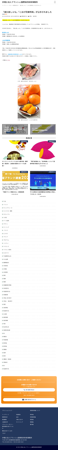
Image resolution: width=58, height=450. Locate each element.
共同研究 (5, 265)
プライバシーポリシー (7, 424)
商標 (4, 278)
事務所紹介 (5, 417)
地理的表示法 (24, 16)
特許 (4, 323)
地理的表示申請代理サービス (15, 54)
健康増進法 (6, 262)
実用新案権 (33, 417)
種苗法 (5, 336)
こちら (8, 60)
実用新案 (5, 294)
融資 (4, 352)
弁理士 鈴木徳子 (7, 298)
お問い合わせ (19, 419)
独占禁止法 (6, 327)
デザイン (5, 224)
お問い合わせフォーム (30, 399)
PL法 (4, 201)
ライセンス (6, 246)
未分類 (5, 314)
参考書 (5, 269)
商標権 (31, 422)
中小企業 (5, 259)
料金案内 (18, 414)
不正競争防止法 (7, 256)
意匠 (4, 304)
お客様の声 (5, 422)
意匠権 (31, 419)
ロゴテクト (6, 253)
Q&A (17, 417)
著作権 (5, 343)
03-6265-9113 (30, 390)
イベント (5, 204)
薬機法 (5, 349)
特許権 (31, 414)
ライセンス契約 (7, 249)
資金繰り (5, 362)
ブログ (4, 433)
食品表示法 (6, 369)
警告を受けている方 (7, 431)
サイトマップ (19, 422)
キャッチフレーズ (7, 208)
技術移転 (5, 307)
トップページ (5, 414)
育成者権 (5, 340)
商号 (4, 275)
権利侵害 (5, 317)
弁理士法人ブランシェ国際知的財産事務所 (20, 2)
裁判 (4, 356)
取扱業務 (4, 419)
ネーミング (6, 227)
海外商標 (5, 320)
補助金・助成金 (7, 359)
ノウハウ (5, 230)
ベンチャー (6, 243)
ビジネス (5, 233)
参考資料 (5, 272)
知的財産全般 (6, 330)
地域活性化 (6, 288)
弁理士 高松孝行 (33, 16)
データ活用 (6, 220)
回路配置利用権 (7, 285)
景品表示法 (6, 311)
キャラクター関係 (7, 211)
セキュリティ (6, 214)
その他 (5, 217)
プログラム (6, 240)
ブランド (5, 236)
